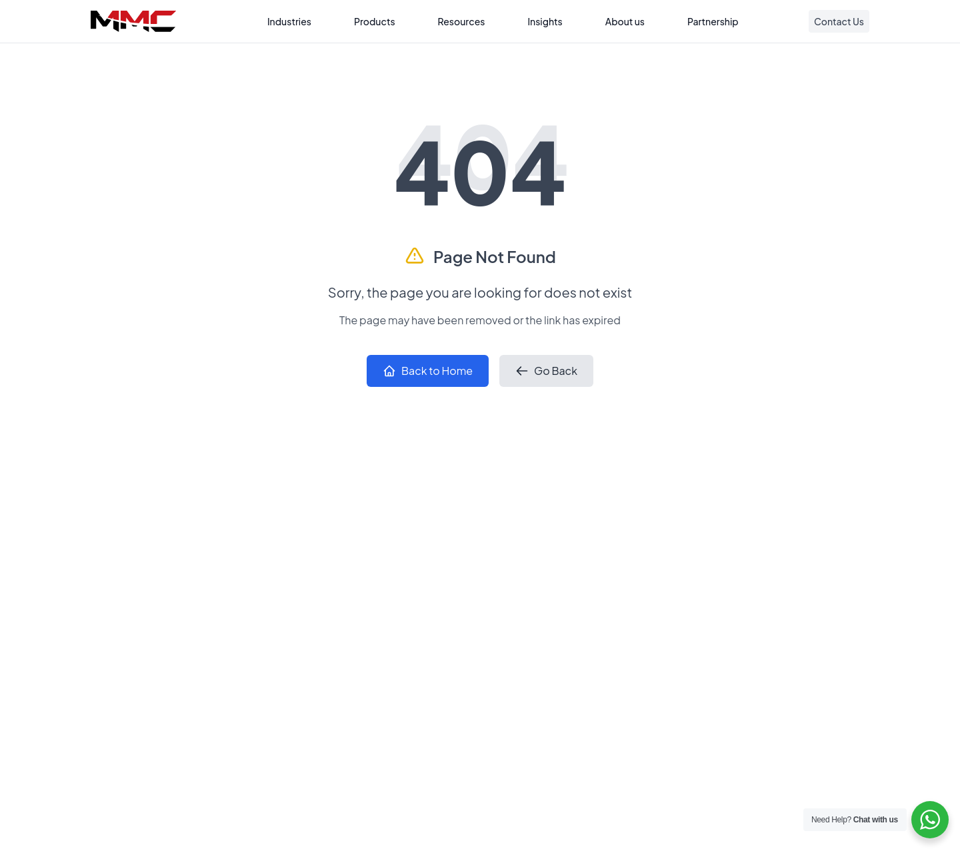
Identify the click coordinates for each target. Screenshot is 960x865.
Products (374, 21)
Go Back (546, 371)
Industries (289, 21)
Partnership (713, 21)
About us (625, 21)
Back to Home (428, 371)
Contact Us (839, 21)
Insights (544, 21)
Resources (461, 21)
